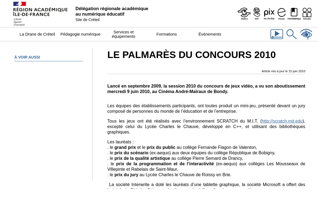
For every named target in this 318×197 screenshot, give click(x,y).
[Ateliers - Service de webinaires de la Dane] (244, 13)
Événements (209, 34)
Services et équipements (123, 34)
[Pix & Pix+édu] (269, 13)
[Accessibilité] (306, 39)
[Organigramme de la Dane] (307, 13)
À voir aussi (27, 57)
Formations (166, 34)
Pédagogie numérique (80, 34)
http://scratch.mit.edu (282, 120)
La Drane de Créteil (37, 34)
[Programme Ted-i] (256, 13)
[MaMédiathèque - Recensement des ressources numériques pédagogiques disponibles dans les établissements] (294, 13)
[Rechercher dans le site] (291, 39)
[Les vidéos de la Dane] (277, 39)
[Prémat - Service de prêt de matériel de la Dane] (281, 13)
